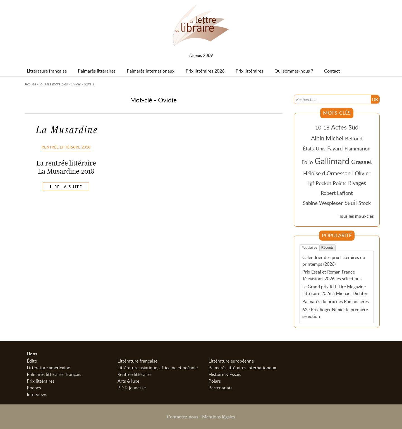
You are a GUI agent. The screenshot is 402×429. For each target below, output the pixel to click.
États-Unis (314, 148)
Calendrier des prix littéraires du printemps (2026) (333, 260)
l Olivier (361, 173)
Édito (32, 361)
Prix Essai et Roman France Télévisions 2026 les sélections (332, 275)
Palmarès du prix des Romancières (335, 301)
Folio (307, 162)
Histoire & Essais (225, 374)
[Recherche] (332, 99)
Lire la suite (66, 186)
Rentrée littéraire (134, 374)
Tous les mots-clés (53, 84)
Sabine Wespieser (323, 203)
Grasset (361, 161)
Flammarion (357, 148)
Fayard (335, 148)
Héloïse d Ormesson (327, 173)
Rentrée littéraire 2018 (66, 147)
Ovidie (76, 84)
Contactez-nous (182, 417)
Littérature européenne (231, 361)
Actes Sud (344, 127)
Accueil (30, 84)
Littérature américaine (48, 368)
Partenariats (221, 388)
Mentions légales (218, 417)
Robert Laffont (337, 193)
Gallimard (332, 161)
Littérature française (137, 361)
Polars (215, 381)
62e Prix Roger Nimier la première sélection (335, 312)
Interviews (37, 394)
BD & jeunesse (132, 388)
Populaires (309, 248)
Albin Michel (327, 138)
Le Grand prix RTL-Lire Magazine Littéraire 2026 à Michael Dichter (334, 290)
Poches (34, 388)
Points (339, 183)
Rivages (357, 183)
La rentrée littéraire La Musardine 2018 (66, 167)
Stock (364, 203)
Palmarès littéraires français (54, 374)
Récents (327, 248)
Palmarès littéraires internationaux (242, 368)
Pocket (323, 183)
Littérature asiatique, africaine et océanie (158, 368)
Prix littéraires (40, 381)
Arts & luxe (128, 381)
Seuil (350, 203)
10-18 (322, 127)
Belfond (353, 138)
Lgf (310, 183)
